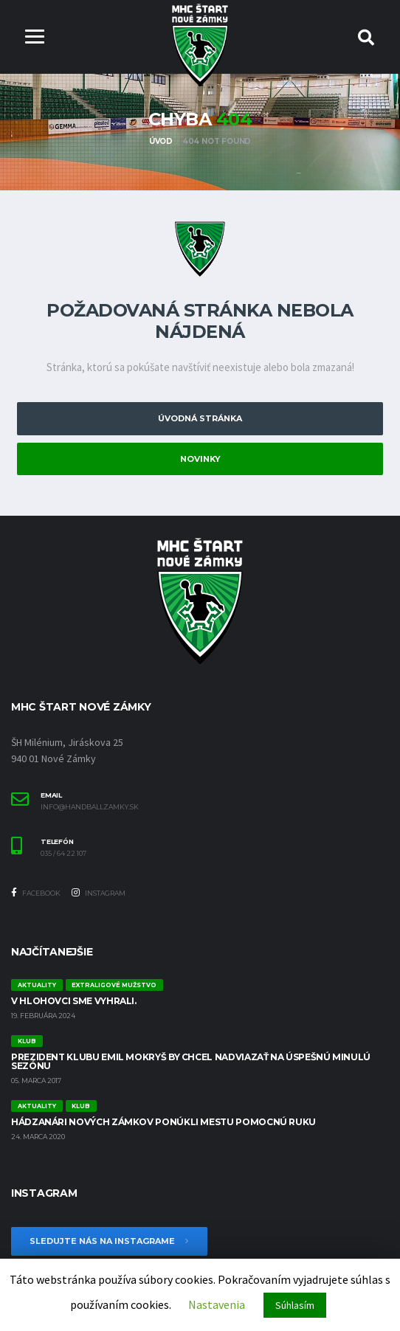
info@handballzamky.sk (90, 807)
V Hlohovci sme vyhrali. (74, 1000)
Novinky (200, 459)
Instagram (98, 893)
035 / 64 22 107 (63, 853)
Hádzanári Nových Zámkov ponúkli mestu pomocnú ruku (163, 1121)
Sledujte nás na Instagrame (109, 1241)
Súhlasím (294, 1305)
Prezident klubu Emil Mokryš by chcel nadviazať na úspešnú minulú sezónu (190, 1061)
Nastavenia (216, 1304)
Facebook (36, 893)
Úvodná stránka (200, 419)
